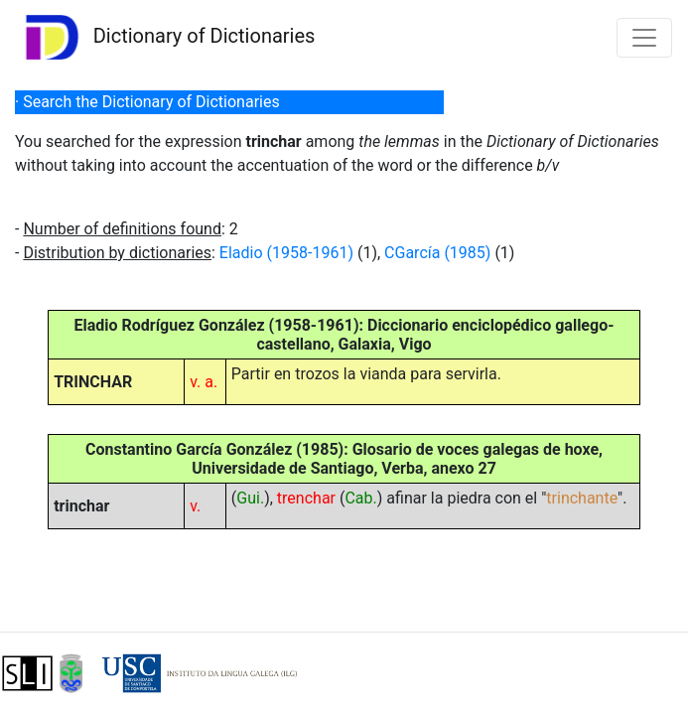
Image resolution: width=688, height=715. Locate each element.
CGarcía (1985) (437, 252)
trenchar (306, 498)
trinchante (582, 498)
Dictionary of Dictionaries (165, 37)
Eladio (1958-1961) (286, 252)
